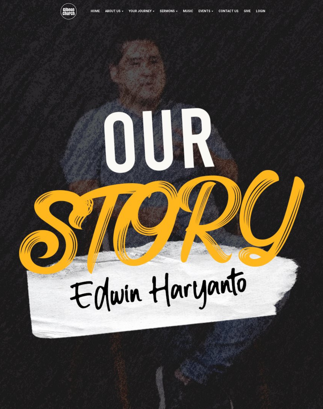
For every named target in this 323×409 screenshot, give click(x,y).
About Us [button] (114, 11)
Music (188, 11)
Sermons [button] (169, 11)
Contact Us (228, 11)
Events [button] (205, 11)
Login (260, 11)
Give (247, 11)
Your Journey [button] (141, 11)
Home (95, 11)
